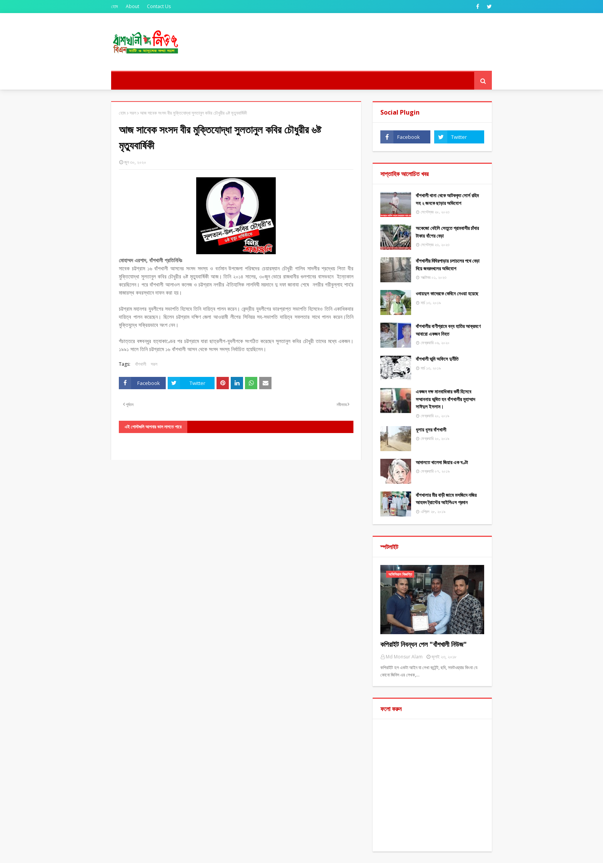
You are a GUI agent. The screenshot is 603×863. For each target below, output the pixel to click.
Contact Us (159, 6)
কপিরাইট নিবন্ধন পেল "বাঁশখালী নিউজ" (423, 644)
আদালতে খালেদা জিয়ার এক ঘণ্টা (442, 462)
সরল (133, 113)
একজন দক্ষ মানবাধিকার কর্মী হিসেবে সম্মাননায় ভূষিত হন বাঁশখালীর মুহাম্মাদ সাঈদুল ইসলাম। (445, 399)
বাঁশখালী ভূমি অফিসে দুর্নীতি (437, 358)
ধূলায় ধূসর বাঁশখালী (431, 429)
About (132, 6)
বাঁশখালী (140, 364)
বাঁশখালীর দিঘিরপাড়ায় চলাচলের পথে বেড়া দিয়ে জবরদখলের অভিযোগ (448, 264)
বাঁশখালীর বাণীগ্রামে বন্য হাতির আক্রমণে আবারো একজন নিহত (448, 330)
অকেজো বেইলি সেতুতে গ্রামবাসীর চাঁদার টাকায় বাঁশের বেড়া (447, 232)
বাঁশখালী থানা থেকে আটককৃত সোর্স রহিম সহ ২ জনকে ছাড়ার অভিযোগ (447, 199)
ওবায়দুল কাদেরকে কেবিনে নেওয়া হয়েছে (447, 293)
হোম (114, 6)
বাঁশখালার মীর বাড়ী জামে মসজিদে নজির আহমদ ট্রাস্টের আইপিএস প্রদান (446, 498)
